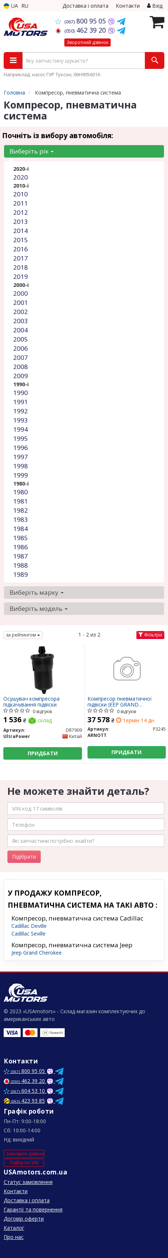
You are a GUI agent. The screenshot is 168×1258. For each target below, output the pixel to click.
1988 (20, 565)
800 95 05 (81, 20)
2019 (20, 276)
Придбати (43, 753)
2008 (20, 366)
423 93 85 (24, 1100)
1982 (20, 510)
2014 (20, 230)
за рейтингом (23, 635)
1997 (20, 457)
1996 (20, 447)
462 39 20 (81, 30)
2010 (20, 194)
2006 (20, 348)
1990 (20, 392)
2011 (20, 203)
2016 (20, 249)
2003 (20, 321)
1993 (20, 420)
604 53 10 (25, 1090)
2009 (20, 376)
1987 (20, 556)
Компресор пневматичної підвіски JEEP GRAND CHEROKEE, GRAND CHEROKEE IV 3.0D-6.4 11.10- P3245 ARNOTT (125, 701)
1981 (20, 501)
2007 (20, 357)
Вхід (154, 5)
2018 (20, 267)
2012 (20, 212)
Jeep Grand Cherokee (36, 952)
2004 (20, 330)
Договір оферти (24, 1218)
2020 (20, 177)
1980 (20, 492)
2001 (20, 302)
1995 (20, 438)
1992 (20, 411)
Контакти (128, 5)
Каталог (14, 1227)
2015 (20, 240)
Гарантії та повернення (33, 1209)
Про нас (14, 1236)
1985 (20, 538)
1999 (20, 475)
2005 (20, 339)
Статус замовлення (28, 1181)
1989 (20, 574)
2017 (20, 258)
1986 (20, 547)
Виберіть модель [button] (39, 608)
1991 (20, 402)
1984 (20, 528)
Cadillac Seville (28, 933)
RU (24, 5)
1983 (20, 519)
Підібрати (24, 856)
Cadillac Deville (29, 925)
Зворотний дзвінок (87, 42)
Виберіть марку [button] (37, 592)
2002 (20, 311)
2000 (20, 293)
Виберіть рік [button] (32, 151)
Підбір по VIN (24, 1162)
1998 (20, 466)
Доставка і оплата (85, 5)
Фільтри (150, 635)
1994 (20, 429)
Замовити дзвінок (25, 1154)
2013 (20, 221)
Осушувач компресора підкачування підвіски (31, 701)
